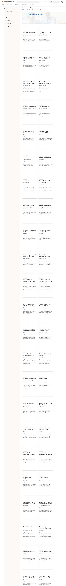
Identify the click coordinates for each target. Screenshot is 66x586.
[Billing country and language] (54, 2)
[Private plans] (48, 1)
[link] (29, 38)
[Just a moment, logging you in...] (62, 2)
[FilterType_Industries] (5, 20)
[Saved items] (45, 1)
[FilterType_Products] (5, 17)
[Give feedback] (40, 1)
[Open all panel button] (3, 4)
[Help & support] (43, 1)
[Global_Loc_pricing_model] (5, 26)
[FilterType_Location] (5, 15)
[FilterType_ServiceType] (5, 23)
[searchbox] (13, 11)
